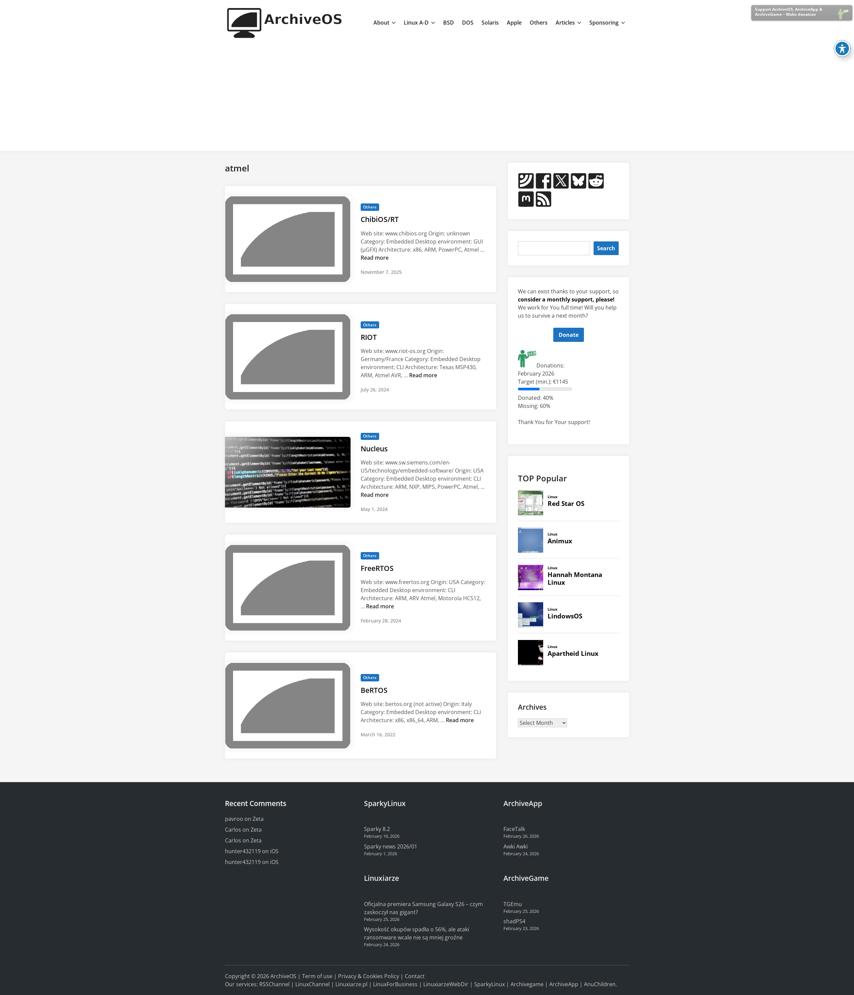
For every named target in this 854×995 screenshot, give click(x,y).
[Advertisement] (427, 95)
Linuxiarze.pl (351, 984)
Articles (568, 22)
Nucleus (374, 448)
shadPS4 (514, 921)
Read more (375, 257)
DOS (467, 22)
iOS (274, 851)
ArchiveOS (283, 976)
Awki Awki (515, 846)
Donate (569, 335)
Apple (514, 22)
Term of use (317, 976)
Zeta (258, 819)
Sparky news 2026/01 (390, 846)
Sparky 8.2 (377, 829)
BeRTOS (374, 690)
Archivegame (527, 984)
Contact (415, 976)
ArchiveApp (563, 984)
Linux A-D (419, 22)
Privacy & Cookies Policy (368, 976)
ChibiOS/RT (380, 219)
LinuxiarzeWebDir (445, 984)
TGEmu (512, 904)
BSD (448, 22)
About (384, 22)
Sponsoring (607, 22)
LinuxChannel (312, 984)
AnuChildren (600, 984)
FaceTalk (514, 829)
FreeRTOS (377, 568)
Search (606, 248)
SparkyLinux (489, 984)
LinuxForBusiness (395, 984)
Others (539, 22)
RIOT (369, 337)
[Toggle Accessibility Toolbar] (842, 27)
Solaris (490, 22)
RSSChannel (274, 984)
